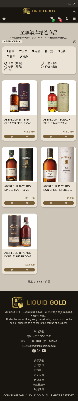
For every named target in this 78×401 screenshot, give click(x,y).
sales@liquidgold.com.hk (42, 346)
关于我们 (39, 360)
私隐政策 (39, 389)
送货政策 (39, 379)
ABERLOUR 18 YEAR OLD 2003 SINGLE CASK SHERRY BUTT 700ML (18, 123)
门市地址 (39, 370)
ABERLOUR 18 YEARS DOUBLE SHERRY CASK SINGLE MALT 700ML (18, 256)
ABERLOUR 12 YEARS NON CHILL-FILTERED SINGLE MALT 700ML (56, 190)
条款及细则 (39, 384)
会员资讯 (39, 365)
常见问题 (39, 375)
